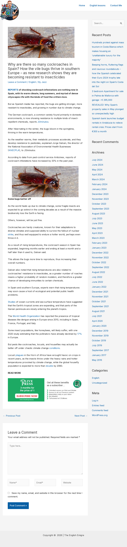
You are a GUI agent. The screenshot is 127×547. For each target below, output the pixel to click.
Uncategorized (99, 382)
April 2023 (97, 233)
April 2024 (97, 174)
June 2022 (97, 282)
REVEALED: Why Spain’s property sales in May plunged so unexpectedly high (107, 109)
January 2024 (99, 189)
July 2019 (97, 345)
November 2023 (100, 199)
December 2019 (100, 330)
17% (79, 333)
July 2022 (97, 277)
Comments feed (100, 410)
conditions (54, 348)
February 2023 (99, 242)
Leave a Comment (17, 82)
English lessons (98, 5)
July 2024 (97, 160)
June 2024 (97, 164)
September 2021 (100, 306)
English (32, 82)
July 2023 (97, 218)
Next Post (81, 415)
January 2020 (99, 325)
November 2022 (100, 257)
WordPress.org (99, 415)
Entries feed (98, 405)
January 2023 (99, 247)
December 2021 (100, 291)
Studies (11, 301)
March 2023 (98, 238)
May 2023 (97, 228)
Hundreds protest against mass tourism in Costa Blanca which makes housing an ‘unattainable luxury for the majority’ (108, 51)
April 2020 (97, 321)
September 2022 (100, 267)
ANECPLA (14, 150)
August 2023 (98, 213)
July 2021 (97, 316)
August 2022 (98, 272)
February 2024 (99, 184)
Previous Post (11, 415)
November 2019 (100, 335)
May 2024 (97, 169)
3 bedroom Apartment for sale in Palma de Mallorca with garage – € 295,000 (107, 95)
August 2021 (98, 311)
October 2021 (99, 301)
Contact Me (116, 5)
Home (83, 5)
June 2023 (97, 223)
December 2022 (100, 252)
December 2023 (100, 194)
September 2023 (100, 208)
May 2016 (97, 360)
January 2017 (99, 355)
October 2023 (99, 203)
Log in (95, 400)
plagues (19, 355)
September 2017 (100, 350)
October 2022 (99, 262)
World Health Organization (26, 316)
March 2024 (98, 179)
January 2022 (99, 286)
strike (10, 234)
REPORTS (13, 89)
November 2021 (100, 296)
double (49, 365)
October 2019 (99, 340)
